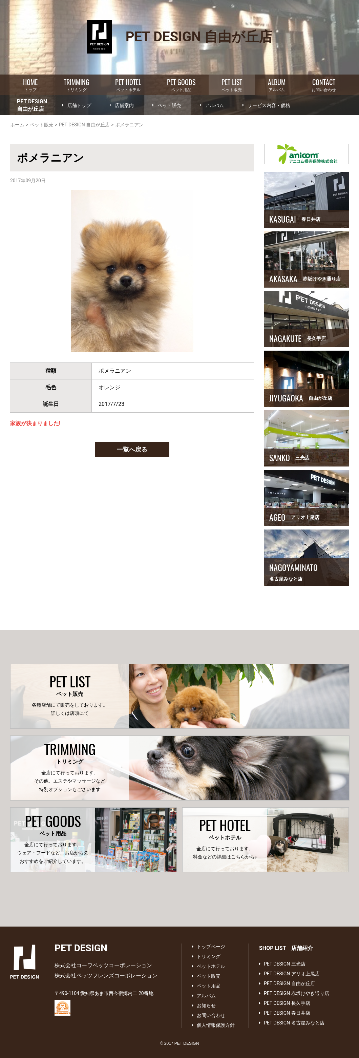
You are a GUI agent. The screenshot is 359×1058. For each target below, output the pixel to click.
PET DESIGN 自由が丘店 (84, 124)
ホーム (17, 124)
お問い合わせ (324, 84)
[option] (132, 271)
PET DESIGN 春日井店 (287, 1013)
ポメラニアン (129, 124)
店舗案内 (124, 105)
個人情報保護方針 (216, 1025)
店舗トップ (79, 105)
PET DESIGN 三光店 (284, 964)
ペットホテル (128, 84)
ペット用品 (181, 84)
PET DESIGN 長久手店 (287, 1003)
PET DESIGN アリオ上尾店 (292, 973)
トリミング (76, 84)
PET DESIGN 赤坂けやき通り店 (296, 993)
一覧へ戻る (132, 449)
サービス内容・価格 (269, 105)
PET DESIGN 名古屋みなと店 (294, 1022)
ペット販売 (232, 84)
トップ (30, 84)
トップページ (211, 946)
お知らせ (206, 1005)
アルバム (276, 84)
